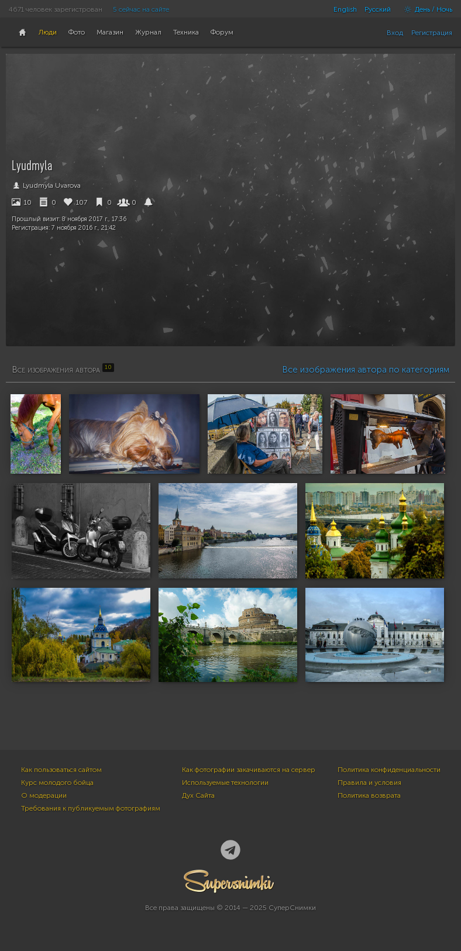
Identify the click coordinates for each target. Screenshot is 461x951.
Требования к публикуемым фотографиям (90, 808)
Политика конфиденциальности (389, 770)
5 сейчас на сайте (141, 9)
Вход (395, 33)
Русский (377, 9)
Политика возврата (369, 795)
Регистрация (431, 33)
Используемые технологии (225, 782)
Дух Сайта (198, 795)
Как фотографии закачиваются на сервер (248, 770)
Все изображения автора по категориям (365, 369)
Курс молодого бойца (57, 782)
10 (22, 202)
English (345, 9)
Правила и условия (369, 782)
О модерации (44, 795)
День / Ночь (425, 9)
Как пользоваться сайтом (61, 770)
